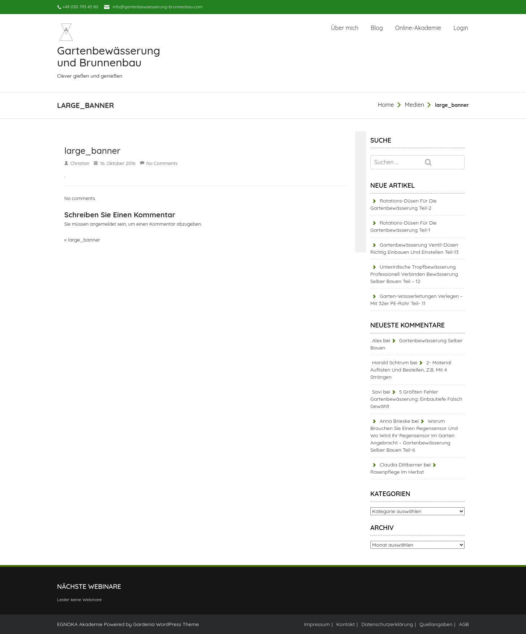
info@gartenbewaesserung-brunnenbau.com (158, 6)
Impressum (317, 624)
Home (386, 104)
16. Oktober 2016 (117, 163)
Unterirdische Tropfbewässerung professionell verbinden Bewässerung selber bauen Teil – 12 (414, 274)
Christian (79, 163)
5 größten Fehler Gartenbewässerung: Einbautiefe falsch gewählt (416, 398)
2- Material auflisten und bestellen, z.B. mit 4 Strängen (410, 369)
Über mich (344, 27)
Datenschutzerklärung (387, 624)
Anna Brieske (395, 421)
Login (460, 27)
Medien (414, 104)
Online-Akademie (418, 27)
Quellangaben (435, 624)
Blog (377, 27)
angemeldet (103, 224)
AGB (464, 624)
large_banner (84, 239)
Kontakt (345, 624)
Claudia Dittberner (401, 464)
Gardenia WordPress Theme (166, 624)
